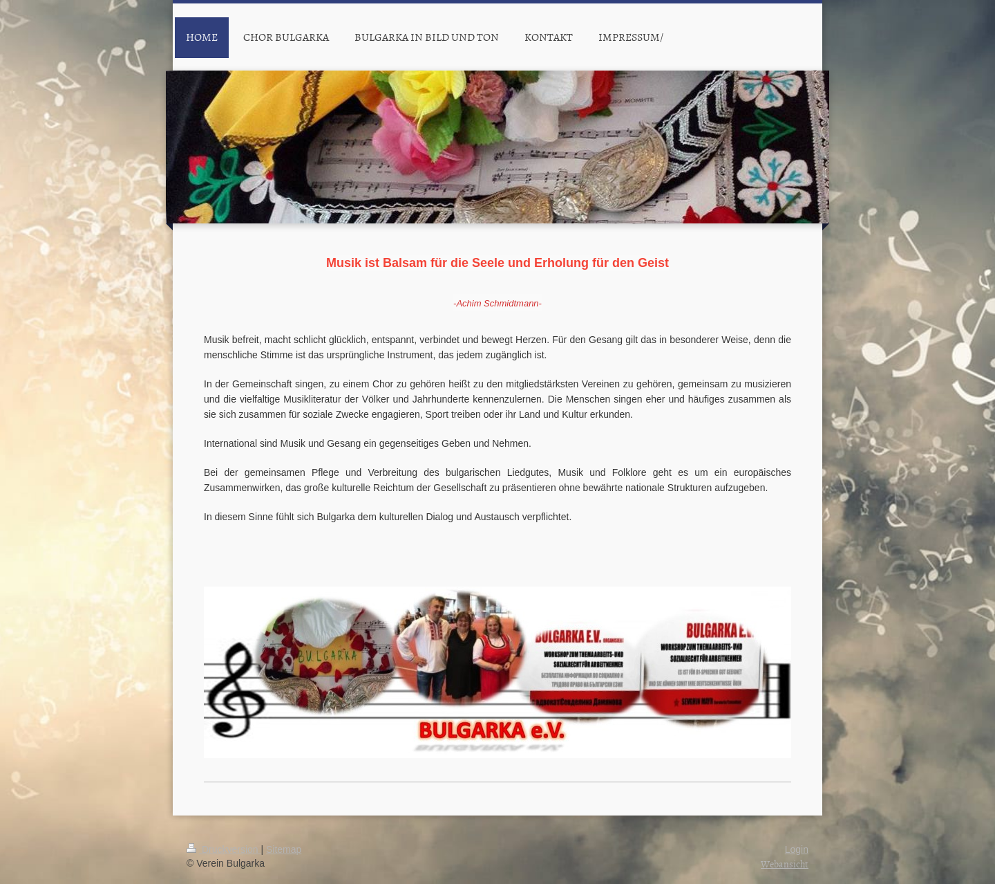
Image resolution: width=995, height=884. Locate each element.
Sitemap (283, 849)
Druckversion (223, 849)
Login (796, 849)
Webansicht (784, 863)
